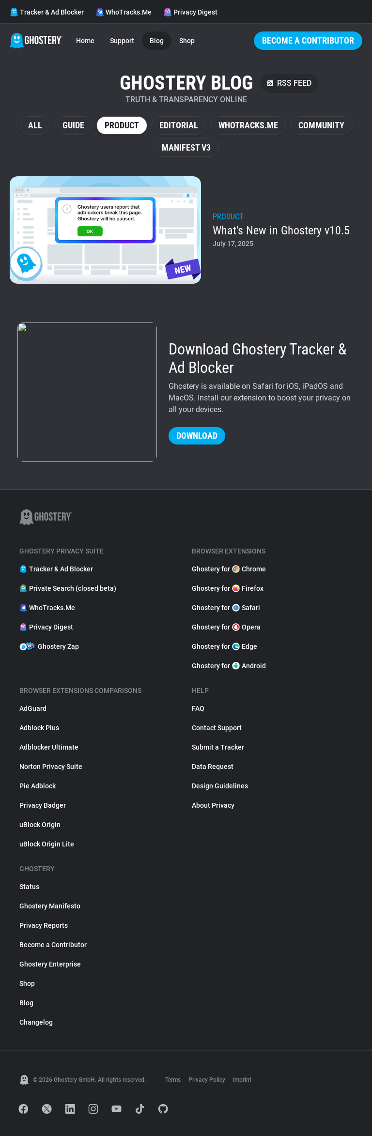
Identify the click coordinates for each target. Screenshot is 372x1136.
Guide (73, 125)
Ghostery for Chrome (229, 569)
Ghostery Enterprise (50, 964)
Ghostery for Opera (226, 627)
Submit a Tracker (218, 747)
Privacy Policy (206, 1079)
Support (122, 41)
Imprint (242, 1079)
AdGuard (32, 708)
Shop (187, 41)
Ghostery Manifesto (49, 906)
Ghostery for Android (229, 666)
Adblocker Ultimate (48, 747)
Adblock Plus (39, 728)
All (35, 125)
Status (29, 886)
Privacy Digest (190, 12)
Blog (157, 41)
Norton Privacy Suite (50, 766)
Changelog (36, 1022)
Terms (173, 1079)
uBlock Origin (40, 825)
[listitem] (186, 230)
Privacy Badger (42, 805)
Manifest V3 (186, 147)
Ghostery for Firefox (228, 588)
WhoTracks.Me (123, 12)
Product (122, 125)
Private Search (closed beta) (67, 588)
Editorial (178, 125)
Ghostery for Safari (226, 608)
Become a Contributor (308, 40)
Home (85, 41)
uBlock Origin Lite (46, 844)
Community (321, 125)
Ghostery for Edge (224, 646)
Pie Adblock (37, 786)
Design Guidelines (220, 786)
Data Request (212, 766)
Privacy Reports (43, 925)
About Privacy (213, 805)
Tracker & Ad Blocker (47, 12)
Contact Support (217, 728)
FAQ (198, 708)
